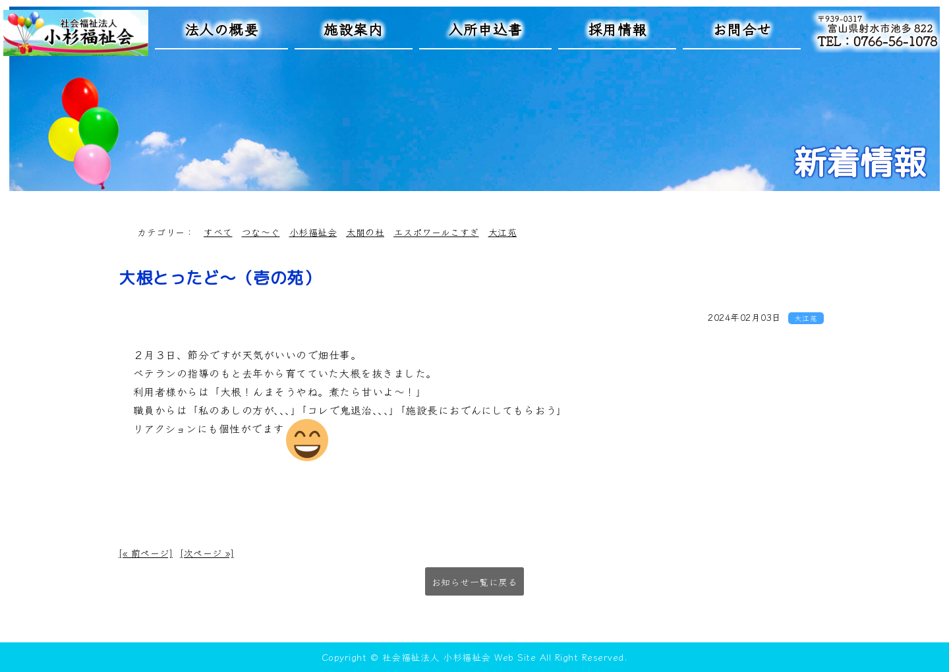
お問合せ (742, 28)
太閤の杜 (365, 231)
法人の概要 (222, 28)
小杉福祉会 (313, 231)
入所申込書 (485, 28)
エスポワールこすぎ (436, 231)
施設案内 (353, 28)
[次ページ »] (207, 552)
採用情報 (617, 28)
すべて (218, 231)
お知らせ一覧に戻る (475, 581)
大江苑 (502, 231)
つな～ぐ (261, 231)
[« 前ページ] (146, 552)
